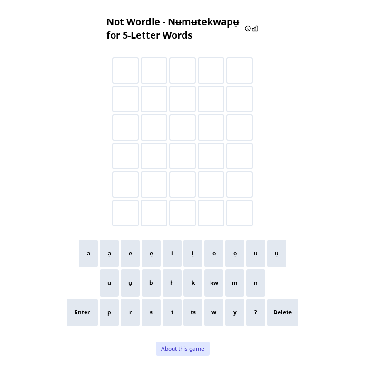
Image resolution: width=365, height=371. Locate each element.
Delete (282, 312)
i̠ (193, 253)
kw (214, 283)
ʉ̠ (130, 283)
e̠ (151, 253)
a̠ (109, 253)
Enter (82, 312)
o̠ (235, 253)
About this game (182, 348)
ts (193, 312)
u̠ (277, 253)
